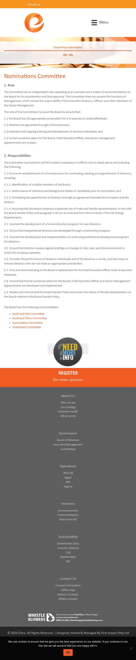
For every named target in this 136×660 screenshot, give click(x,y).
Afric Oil (68, 473)
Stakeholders (68, 557)
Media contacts (68, 599)
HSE (68, 561)
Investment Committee (26, 327)
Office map (68, 590)
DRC (68, 482)
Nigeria (68, 486)
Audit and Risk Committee (28, 314)
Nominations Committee (27, 323)
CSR (68, 552)
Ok (68, 652)
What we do (68, 416)
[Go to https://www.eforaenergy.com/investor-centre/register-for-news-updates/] (68, 377)
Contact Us (68, 579)
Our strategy (68, 407)
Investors (68, 504)
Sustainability (68, 537)
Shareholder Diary (68, 543)
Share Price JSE (68, 519)
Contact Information (68, 585)
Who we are (68, 402)
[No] (131, 648)
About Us (68, 396)
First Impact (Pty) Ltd (115, 633)
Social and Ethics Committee (29, 318)
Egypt (68, 477)
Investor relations (68, 548)
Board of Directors (68, 440)
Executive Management (68, 444)
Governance (68, 433)
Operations (68, 466)
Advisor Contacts (68, 594)
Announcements (68, 510)
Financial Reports (68, 515)
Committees (68, 449)
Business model (68, 411)
